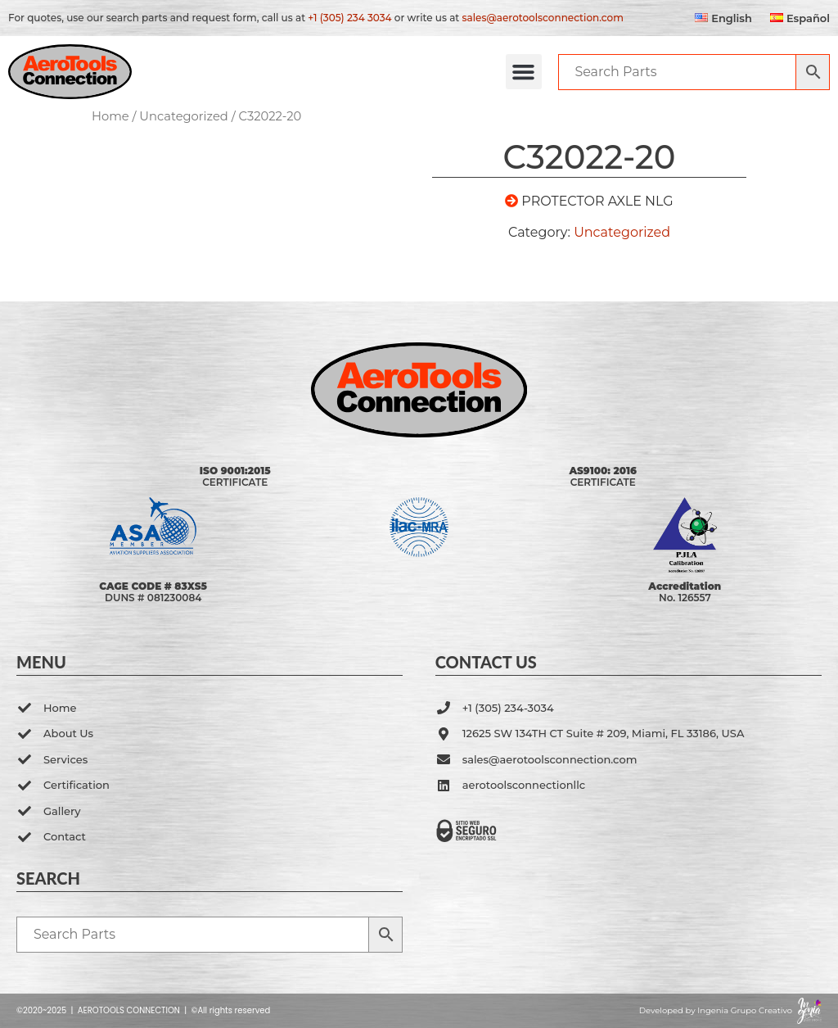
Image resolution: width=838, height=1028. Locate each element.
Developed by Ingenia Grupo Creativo (715, 1010)
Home (110, 116)
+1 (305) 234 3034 (349, 17)
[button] (524, 72)
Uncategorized (183, 116)
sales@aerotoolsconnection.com (543, 17)
